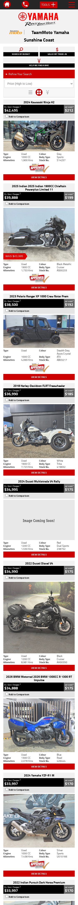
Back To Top (39, 798)
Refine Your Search (18, 74)
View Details (39, 177)
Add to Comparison (19, 116)
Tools (48, 5)
